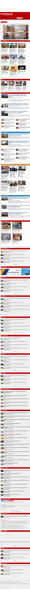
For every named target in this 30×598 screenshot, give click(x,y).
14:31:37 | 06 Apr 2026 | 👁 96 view (9, 431)
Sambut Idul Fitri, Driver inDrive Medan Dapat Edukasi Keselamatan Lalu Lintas (15, 382)
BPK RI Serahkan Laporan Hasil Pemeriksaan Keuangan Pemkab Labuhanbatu (15, 484)
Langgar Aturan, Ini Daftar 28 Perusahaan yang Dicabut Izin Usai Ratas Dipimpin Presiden (4, 88)
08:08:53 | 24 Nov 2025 (4, 243)
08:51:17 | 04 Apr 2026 (21, 73)
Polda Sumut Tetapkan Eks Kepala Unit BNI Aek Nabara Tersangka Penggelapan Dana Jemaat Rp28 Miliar (9, 159)
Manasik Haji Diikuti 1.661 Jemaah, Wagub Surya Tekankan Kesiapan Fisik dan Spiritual (16, 444)
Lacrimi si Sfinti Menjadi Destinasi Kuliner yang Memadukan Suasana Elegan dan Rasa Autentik (17, 550)
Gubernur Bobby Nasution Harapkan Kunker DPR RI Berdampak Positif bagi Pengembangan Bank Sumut (19, 142)
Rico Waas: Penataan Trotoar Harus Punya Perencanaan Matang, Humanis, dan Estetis (16, 459)
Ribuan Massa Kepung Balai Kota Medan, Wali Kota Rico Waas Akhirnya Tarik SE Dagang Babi (13, 174)
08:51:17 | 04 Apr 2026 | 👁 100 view (9, 441)
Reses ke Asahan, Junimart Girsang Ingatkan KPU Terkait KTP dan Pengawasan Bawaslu (17, 470)
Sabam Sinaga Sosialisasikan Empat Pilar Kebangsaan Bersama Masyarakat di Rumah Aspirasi (18, 95)
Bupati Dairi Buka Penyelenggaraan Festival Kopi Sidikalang (15, 516)
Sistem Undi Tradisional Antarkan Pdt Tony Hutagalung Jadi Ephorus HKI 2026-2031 (15, 375)
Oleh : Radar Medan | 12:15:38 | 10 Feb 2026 (15, 113)
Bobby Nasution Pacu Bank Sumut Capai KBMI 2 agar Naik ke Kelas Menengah (15, 412)
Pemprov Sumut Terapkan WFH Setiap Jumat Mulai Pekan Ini (4, 72)
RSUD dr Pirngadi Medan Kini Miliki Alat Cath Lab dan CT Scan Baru (13, 302)
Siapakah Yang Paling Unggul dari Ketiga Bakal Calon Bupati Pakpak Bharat (11, 526)
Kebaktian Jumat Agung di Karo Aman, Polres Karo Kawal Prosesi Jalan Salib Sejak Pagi (16, 286)
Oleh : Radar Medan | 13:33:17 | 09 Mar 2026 (15, 105)
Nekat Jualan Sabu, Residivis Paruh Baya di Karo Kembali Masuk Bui (13, 254)
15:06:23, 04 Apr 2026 (11, 90)
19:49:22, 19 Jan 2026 (22, 121)
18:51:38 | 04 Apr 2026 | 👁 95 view (9, 438)
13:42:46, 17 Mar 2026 (22, 151)
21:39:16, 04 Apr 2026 (4, 90)
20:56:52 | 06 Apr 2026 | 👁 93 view (9, 413)
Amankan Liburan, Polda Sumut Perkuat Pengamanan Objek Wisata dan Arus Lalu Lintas (5, 230)
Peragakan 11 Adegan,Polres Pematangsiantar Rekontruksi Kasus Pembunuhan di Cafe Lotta (16, 257)
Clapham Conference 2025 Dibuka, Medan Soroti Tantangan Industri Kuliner (14, 557)
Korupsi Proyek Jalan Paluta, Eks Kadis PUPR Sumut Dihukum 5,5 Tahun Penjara (15, 405)
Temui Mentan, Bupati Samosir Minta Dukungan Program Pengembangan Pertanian (16, 487)
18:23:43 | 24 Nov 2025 (4, 232)
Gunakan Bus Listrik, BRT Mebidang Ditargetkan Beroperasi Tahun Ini (13, 569)
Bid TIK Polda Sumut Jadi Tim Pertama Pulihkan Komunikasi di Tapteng (13, 363)
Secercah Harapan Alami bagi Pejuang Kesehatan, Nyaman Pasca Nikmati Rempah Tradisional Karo (21, 187)
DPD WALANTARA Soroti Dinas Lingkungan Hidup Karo (12, 473)
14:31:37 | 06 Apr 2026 (21, 63)
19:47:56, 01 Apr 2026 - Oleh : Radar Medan (14, 144)
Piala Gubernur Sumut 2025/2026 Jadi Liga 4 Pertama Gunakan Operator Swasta (15, 319)
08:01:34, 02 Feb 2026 (7, 120)
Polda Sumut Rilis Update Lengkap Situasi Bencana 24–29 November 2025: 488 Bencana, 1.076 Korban (13, 189)
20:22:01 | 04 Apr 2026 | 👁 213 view (9, 460)
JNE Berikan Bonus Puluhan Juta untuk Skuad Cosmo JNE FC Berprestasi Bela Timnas (16, 329)
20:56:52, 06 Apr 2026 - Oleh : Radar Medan (14, 136)
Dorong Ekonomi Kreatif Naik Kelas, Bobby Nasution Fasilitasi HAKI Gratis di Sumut (9, 150)
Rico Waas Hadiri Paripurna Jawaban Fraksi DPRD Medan (4, 61)
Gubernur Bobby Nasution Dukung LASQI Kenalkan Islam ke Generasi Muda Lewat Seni (16, 344)
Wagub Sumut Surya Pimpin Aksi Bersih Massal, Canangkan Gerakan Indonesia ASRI (16, 230)
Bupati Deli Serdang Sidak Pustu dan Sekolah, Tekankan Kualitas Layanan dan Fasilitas (13, 50)
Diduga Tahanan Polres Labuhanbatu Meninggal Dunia (21, 71)
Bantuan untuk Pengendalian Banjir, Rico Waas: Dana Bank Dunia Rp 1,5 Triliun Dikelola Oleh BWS (5, 187)
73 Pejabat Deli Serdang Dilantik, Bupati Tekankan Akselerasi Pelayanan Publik (15, 395)
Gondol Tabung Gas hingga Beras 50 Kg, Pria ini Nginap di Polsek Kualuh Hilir (15, 437)
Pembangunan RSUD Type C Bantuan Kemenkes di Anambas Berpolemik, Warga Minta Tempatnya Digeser (19, 198)
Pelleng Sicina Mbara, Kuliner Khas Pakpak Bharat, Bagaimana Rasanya (11, 525)
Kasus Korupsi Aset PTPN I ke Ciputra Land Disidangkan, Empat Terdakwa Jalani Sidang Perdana (19, 88)
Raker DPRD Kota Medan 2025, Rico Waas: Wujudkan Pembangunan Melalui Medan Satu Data (9, 126)
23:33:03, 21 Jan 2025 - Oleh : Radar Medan (14, 207)
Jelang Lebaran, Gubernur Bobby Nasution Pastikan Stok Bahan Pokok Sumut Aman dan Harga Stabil (24, 150)
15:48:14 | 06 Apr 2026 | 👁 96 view (9, 428)
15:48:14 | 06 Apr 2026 (13, 64)
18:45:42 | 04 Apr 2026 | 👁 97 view (9, 449)
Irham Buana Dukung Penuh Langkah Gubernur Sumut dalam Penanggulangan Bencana (24, 124)
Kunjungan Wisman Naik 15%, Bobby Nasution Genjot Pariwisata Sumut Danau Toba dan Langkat (6, 242)
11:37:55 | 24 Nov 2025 (15, 243)
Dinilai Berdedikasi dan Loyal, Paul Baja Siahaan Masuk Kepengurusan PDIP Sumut (24, 128)
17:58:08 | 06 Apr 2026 (4, 62)
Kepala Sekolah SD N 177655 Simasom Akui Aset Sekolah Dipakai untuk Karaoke (15, 38)
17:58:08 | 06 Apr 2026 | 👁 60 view (9, 424)
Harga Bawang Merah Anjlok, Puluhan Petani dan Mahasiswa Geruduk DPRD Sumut (9, 154)
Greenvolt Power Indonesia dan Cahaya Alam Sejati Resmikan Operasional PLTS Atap (15, 356)
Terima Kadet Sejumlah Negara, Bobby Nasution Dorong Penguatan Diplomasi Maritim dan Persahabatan (13, 62)
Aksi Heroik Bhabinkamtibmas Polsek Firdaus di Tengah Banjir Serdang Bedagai (11, 88)
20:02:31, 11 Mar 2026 (22, 155)
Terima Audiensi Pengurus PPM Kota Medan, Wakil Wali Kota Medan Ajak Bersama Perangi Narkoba (21, 50)
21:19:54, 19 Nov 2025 (22, 129)
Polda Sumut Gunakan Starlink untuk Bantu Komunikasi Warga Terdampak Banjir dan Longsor (16, 367)
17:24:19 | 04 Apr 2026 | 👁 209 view (9, 453)
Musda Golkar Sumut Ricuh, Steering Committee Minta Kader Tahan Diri (9, 122)
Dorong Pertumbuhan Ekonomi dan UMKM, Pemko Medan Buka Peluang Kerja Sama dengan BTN (24, 158)
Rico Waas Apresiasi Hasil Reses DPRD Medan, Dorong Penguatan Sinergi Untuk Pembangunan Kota (24, 120)
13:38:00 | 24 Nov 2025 (15, 232)
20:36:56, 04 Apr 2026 (19, 90)
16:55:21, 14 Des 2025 (22, 125)
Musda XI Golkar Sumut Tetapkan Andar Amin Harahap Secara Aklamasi (9, 119)
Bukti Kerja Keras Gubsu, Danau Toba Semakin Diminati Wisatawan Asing (16, 242)
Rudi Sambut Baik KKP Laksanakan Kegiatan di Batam (12, 494)
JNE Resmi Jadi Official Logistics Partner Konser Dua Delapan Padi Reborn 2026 (15, 341)
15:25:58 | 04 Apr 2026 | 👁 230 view (9, 457)
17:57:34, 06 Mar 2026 (22, 159)
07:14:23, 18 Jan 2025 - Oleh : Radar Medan (14, 214)
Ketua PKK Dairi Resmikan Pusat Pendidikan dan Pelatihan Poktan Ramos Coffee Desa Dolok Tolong (14, 523)
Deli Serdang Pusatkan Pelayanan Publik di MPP (10, 283)
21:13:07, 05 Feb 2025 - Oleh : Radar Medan (14, 200)
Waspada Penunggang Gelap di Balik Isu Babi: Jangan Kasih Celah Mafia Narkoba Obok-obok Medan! (5, 176)
